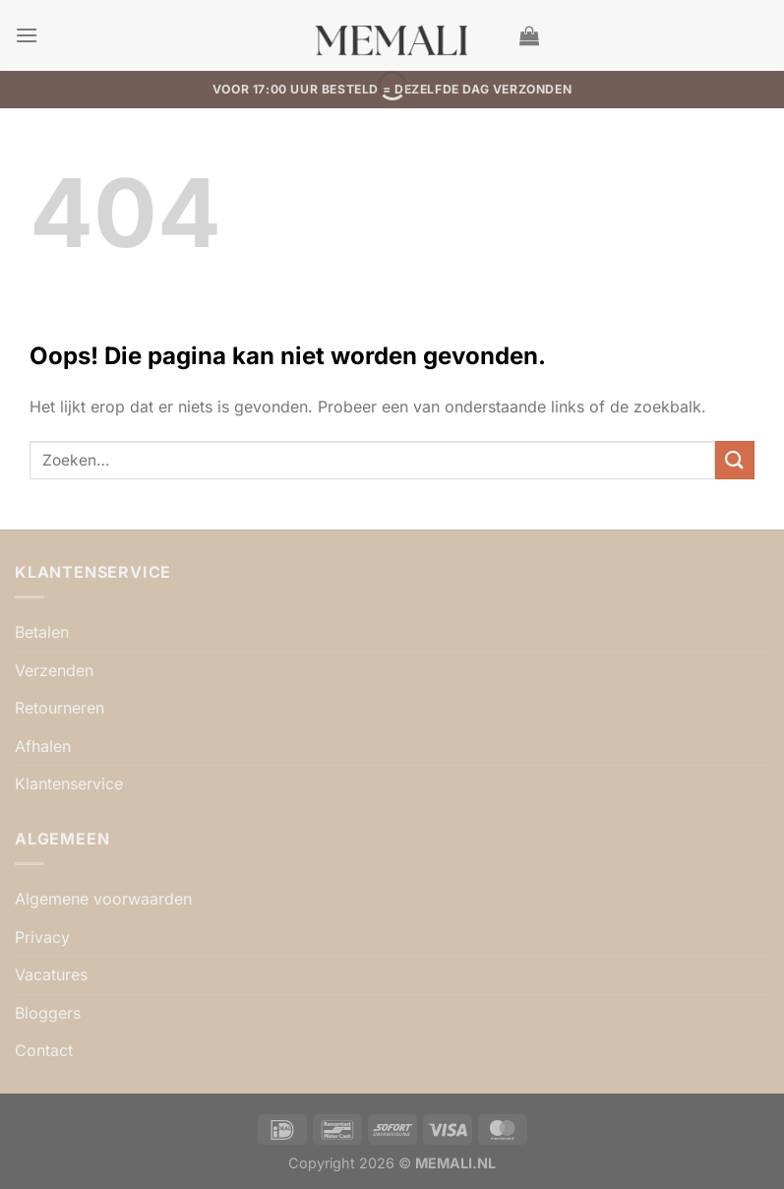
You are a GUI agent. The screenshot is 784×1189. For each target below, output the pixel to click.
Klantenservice (69, 783)
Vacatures (51, 974)
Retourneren (59, 708)
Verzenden (54, 670)
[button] (26, 35)
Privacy (42, 937)
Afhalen (43, 746)
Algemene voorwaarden (103, 898)
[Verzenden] (734, 460)
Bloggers (48, 1013)
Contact (44, 1050)
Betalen (42, 632)
